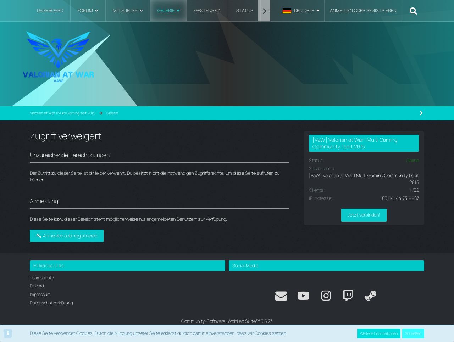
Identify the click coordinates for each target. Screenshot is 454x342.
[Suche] (413, 10)
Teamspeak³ (42, 278)
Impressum (40, 294)
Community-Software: (227, 321)
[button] (301, 10)
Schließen (413, 333)
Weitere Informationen (379, 333)
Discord (37, 286)
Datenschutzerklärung (51, 303)
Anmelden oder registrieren (363, 10)
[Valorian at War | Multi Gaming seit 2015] (227, 57)
